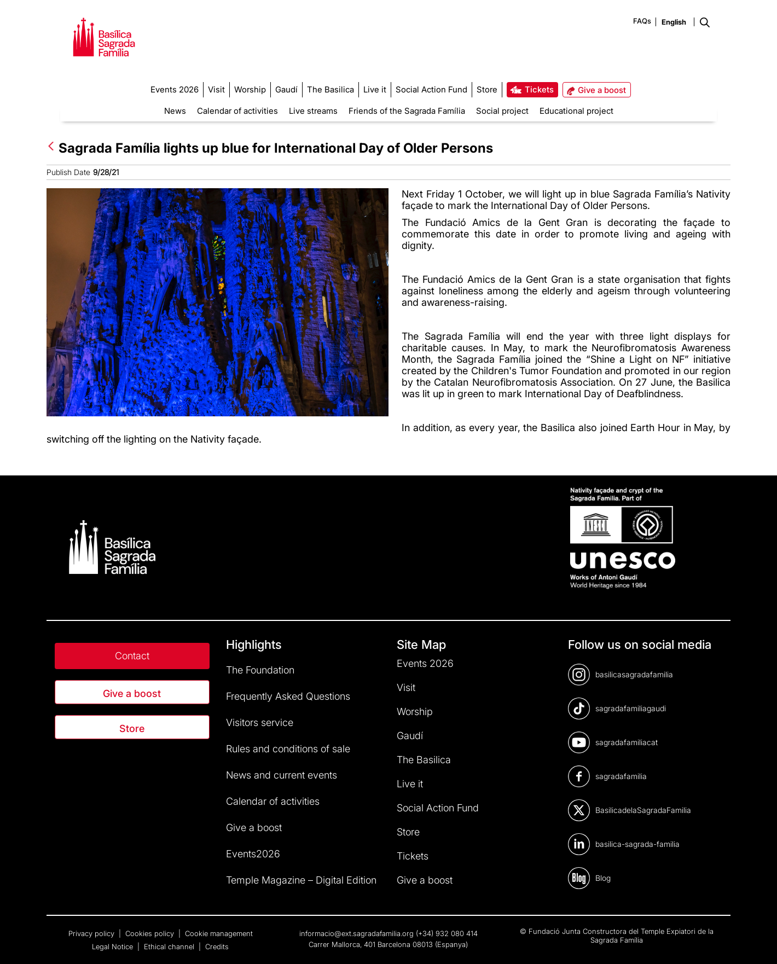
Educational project (576, 111)
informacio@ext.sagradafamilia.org (356, 933)
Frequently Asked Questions (288, 696)
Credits (217, 946)
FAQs (642, 20)
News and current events (281, 775)
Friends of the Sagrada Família (407, 111)
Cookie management (219, 933)
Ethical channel (170, 946)
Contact (132, 655)
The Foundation (260, 670)
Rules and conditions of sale (288, 748)
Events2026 (253, 854)
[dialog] (756, 942)
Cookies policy (150, 933)
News (175, 111)
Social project (502, 111)
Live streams (313, 111)
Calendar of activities (237, 111)
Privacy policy (92, 933)
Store (131, 728)
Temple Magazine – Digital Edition (301, 880)
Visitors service (259, 722)
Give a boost (132, 693)
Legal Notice (113, 946)
